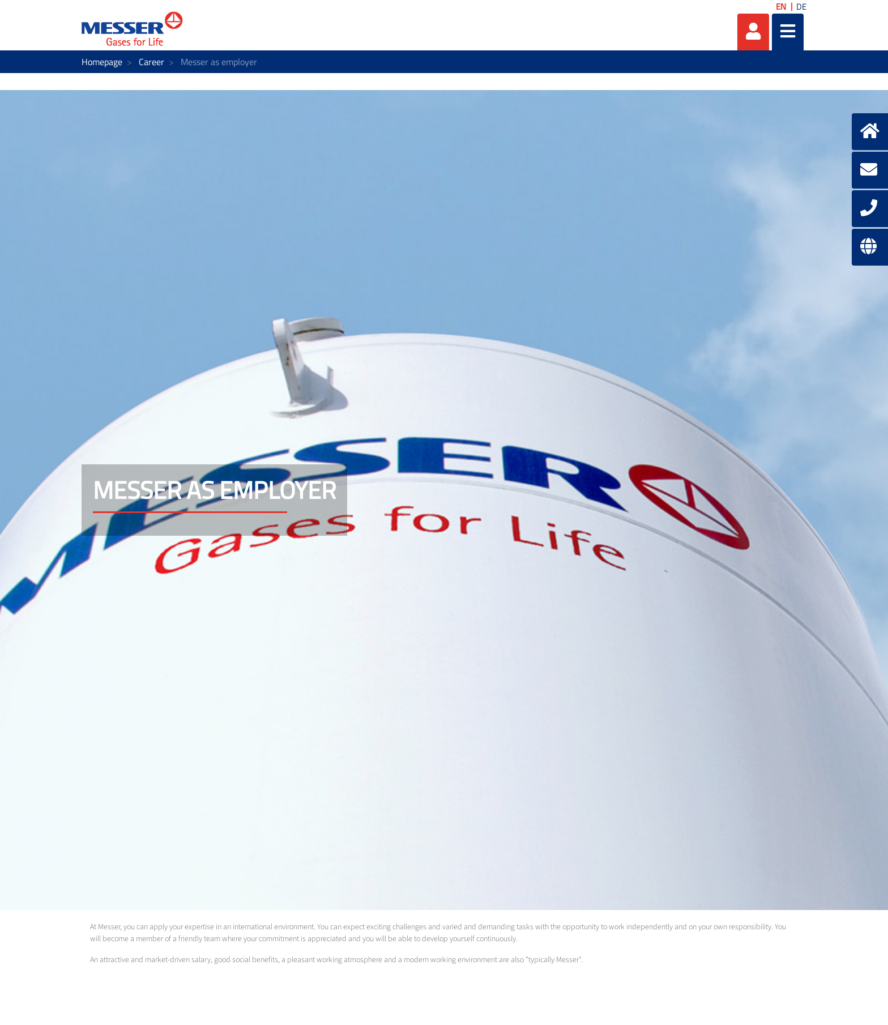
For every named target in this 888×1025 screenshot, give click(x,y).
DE (801, 6)
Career (151, 62)
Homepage (102, 62)
